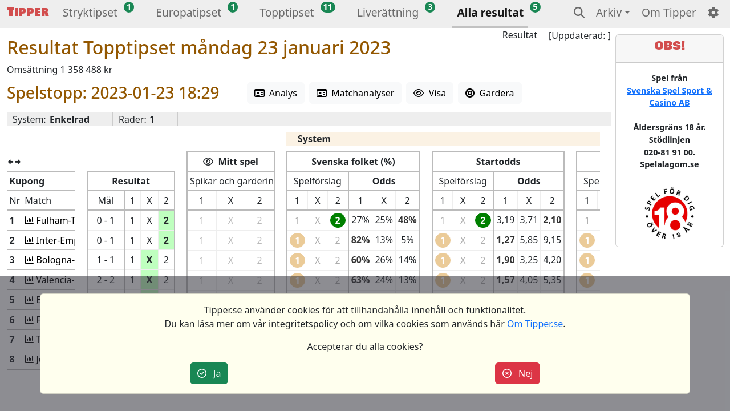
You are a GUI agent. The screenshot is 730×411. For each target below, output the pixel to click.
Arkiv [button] (609, 12)
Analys (275, 93)
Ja (209, 373)
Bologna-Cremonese (78, 259)
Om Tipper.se (535, 323)
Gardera (489, 93)
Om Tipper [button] (669, 12)
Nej (517, 373)
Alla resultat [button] (490, 12)
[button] (90, 14)
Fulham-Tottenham (75, 220)
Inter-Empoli (61, 240)
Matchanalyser (356, 93)
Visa (429, 93)
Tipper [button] (28, 12)
